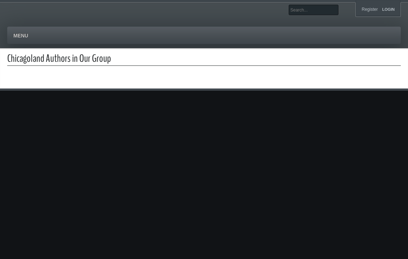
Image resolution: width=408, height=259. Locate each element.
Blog (144, 36)
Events (116, 36)
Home (21, 36)
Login (388, 10)
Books (85, 36)
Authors (52, 36)
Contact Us (179, 36)
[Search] (313, 10)
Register (370, 9)
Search (344, 10)
